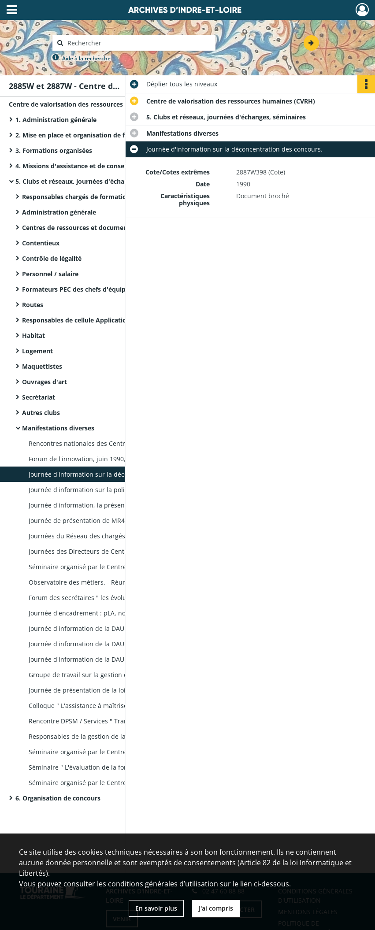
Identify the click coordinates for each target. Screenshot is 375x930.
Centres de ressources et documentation (84, 227)
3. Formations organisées (53, 150)
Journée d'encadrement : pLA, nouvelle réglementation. (110, 613)
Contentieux (40, 243)
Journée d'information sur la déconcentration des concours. (117, 474)
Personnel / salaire (50, 274)
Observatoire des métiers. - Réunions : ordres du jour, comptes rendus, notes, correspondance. (117, 582)
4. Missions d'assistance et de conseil (71, 166)
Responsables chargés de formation (76, 197)
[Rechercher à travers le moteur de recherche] (138, 43)
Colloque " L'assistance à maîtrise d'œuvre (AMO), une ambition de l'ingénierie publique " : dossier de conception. (117, 705)
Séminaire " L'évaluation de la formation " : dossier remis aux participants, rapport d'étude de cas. (117, 767)
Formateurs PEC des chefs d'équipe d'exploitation (98, 289)
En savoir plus (156, 908)
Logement (37, 351)
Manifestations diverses (58, 428)
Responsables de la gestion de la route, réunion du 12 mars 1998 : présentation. (117, 736)
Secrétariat (38, 397)
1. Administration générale (56, 119)
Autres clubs (41, 412)
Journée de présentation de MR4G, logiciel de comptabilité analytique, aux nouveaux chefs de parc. (117, 520)
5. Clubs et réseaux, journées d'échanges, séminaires (95, 181)
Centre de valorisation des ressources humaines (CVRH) (93, 104)
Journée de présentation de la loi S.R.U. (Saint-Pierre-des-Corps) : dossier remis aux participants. (117, 690)
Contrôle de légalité (52, 258)
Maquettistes (42, 366)
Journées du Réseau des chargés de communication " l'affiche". (117, 536)
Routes (32, 304)
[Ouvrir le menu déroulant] (12, 10)
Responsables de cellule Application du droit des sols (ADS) (110, 320)
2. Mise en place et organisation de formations (85, 135)
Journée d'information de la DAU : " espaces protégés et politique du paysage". (117, 659)
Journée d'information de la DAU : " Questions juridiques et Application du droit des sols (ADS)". (117, 644)
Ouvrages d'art (44, 382)
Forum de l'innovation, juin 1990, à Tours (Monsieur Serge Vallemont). (117, 459)
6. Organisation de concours (57, 798)
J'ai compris (216, 908)
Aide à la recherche (86, 58)
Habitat (33, 335)
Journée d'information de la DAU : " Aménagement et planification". (117, 628)
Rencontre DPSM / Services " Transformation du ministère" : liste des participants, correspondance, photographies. (117, 721)
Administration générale (59, 212)
